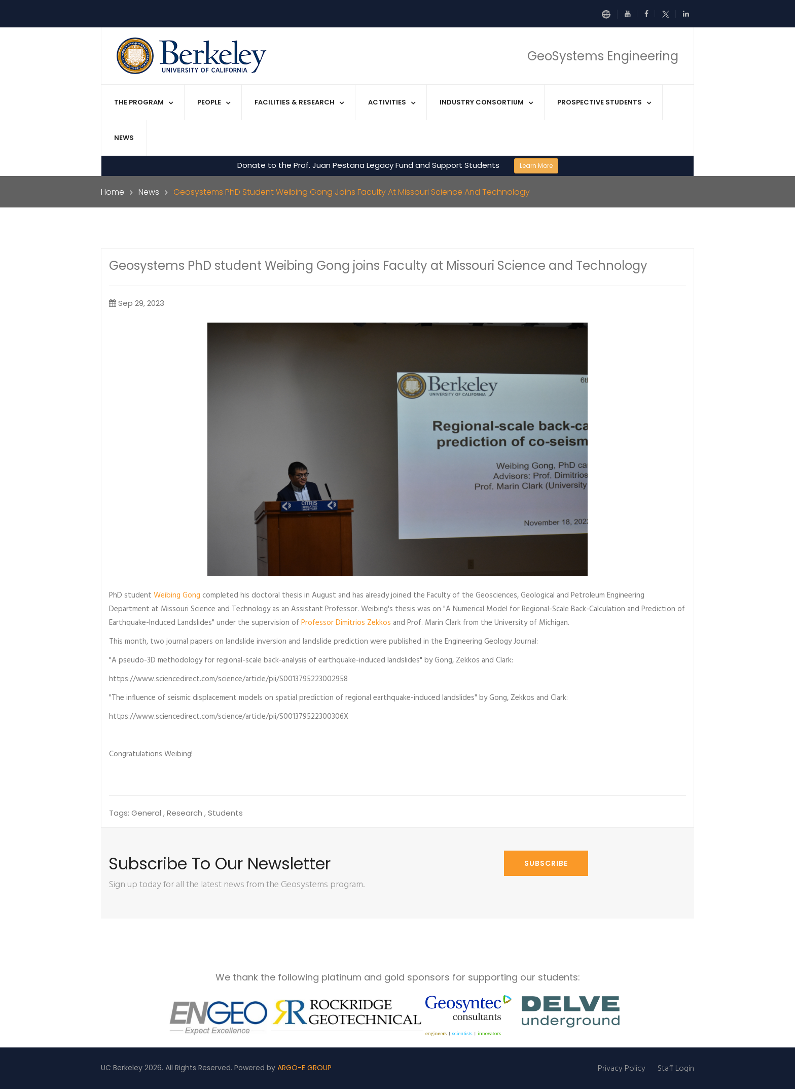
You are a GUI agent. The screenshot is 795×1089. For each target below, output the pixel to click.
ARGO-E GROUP (304, 1068)
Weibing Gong (177, 595)
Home (112, 192)
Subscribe (546, 863)
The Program (139, 102)
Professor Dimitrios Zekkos (346, 623)
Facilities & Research (295, 102)
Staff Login (676, 1068)
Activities (387, 102)
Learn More (536, 165)
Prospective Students (599, 102)
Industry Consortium (482, 102)
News (124, 138)
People (209, 102)
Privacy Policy (621, 1068)
